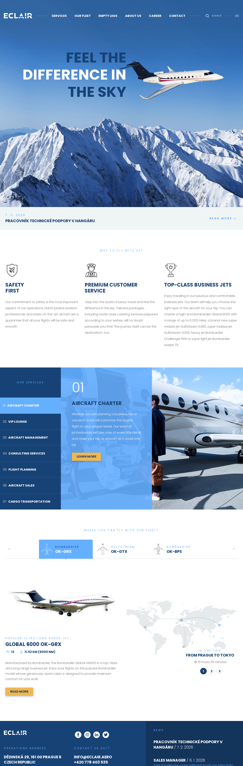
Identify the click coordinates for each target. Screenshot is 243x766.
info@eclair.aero (93, 757)
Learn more (86, 456)
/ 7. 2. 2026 (188, 744)
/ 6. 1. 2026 (179, 760)
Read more (223, 218)
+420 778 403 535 (91, 762)
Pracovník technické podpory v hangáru (50, 221)
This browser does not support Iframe (121, 166)
